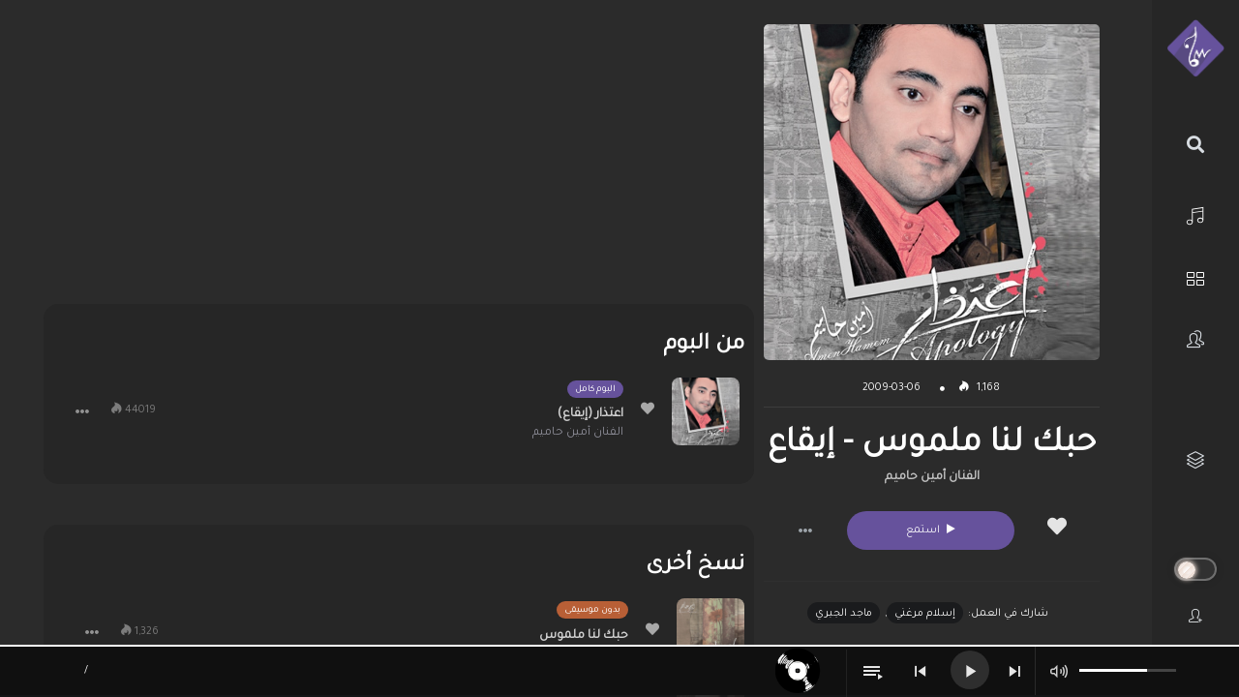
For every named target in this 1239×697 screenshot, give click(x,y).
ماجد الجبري (843, 614)
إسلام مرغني (924, 614)
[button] (805, 530)
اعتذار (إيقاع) (590, 414)
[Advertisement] (399, 159)
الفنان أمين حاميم (932, 477)
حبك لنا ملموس (583, 636)
